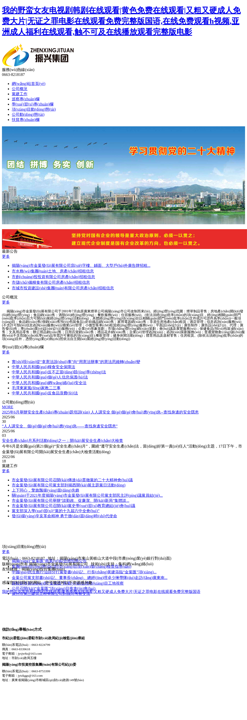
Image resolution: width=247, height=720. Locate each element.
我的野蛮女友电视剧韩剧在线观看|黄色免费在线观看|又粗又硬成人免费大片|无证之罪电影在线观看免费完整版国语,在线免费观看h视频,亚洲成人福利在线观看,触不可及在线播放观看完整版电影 (121, 21)
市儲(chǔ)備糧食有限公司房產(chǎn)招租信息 (51, 282)
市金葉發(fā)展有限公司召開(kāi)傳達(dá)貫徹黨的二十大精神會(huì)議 (72, 480)
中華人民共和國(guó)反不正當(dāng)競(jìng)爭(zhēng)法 (59, 372)
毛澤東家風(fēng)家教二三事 (36, 388)
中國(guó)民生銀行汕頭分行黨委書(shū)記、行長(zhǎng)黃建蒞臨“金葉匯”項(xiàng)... (84, 572)
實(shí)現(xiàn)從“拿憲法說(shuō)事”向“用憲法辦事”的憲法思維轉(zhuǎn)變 (76, 362)
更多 (6, 256)
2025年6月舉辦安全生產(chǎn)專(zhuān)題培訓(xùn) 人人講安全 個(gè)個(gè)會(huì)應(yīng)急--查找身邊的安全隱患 (100, 412)
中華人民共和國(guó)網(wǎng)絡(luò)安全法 (49, 383)
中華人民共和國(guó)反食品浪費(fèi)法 (45, 393)
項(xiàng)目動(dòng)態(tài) (34, 109)
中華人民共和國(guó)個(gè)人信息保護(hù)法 (50, 377)
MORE (7, 407)
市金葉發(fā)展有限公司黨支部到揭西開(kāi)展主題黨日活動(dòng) (68, 485)
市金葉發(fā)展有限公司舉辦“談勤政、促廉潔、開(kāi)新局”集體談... (70, 500)
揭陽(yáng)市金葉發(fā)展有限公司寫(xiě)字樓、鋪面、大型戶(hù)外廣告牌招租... (81, 265)
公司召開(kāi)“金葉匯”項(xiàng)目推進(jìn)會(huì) (53, 588)
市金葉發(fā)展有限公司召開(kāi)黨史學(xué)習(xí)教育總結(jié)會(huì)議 (73, 506)
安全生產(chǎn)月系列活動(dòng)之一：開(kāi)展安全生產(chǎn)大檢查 (62, 440)
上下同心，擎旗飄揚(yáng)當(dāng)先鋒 (45, 490)
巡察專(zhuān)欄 (25, 99)
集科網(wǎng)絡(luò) (135, 564)
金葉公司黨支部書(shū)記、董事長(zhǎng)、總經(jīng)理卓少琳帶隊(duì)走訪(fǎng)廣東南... (89, 578)
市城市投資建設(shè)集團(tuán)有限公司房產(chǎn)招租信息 (63, 288)
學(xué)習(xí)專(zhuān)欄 (32, 104)
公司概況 (19, 89)
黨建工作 (19, 94)
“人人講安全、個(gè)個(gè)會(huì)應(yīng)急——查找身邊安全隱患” (60, 426)
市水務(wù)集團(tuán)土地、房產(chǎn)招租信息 (53, 271)
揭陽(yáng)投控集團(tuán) (43, 569)
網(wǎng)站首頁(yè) (28, 84)
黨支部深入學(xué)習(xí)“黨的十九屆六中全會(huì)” (55, 511)
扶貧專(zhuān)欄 (25, 120)
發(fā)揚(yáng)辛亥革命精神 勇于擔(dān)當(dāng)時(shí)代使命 (64, 516)
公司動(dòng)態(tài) (28, 114)
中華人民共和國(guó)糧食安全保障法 (43, 367)
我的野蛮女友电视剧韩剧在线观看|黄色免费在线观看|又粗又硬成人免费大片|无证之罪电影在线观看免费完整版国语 (101, 592)
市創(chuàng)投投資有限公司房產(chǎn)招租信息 (53, 277)
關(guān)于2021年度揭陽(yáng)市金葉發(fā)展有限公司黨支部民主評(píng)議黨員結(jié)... (87, 495)
